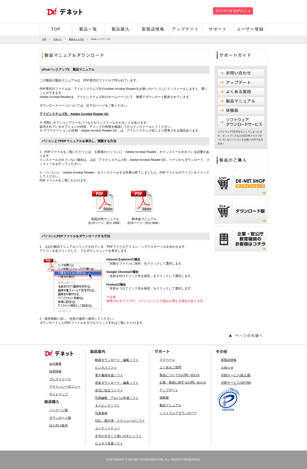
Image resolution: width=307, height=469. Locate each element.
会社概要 (55, 364)
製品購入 (121, 29)
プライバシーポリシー (64, 386)
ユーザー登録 (250, 29)
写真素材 (101, 413)
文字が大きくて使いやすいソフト (118, 436)
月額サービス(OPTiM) (236, 383)
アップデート (185, 29)
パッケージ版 (58, 410)
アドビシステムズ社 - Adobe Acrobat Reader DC (74, 114)
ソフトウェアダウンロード (178, 413)
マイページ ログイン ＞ (233, 11)
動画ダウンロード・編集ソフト (117, 360)
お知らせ (227, 367)
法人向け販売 (58, 425)
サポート (218, 29)
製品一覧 (88, 29)
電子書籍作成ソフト (109, 375)
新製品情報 (153, 29)
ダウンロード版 (60, 418)
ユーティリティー (107, 428)
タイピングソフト (107, 405)
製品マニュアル (76, 39)
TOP (56, 29)
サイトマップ (58, 394)
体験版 (164, 397)
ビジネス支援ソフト (109, 443)
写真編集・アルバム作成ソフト (117, 398)
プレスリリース (60, 379)
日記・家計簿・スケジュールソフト (120, 420)
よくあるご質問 (170, 367)
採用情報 (55, 371)
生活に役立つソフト (109, 390)
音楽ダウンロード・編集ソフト (117, 383)
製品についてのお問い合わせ (179, 375)
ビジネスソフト (106, 367)
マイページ (167, 359)
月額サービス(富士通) (236, 375)
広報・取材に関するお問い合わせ (182, 382)
